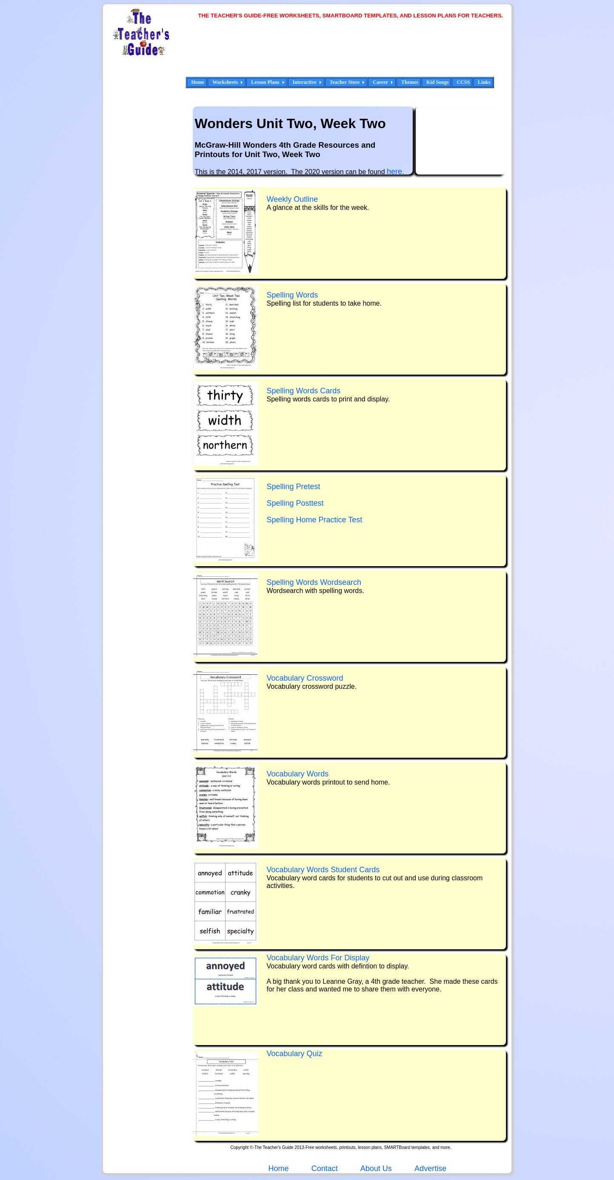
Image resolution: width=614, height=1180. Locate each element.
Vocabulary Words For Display (318, 958)
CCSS (463, 82)
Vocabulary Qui (295, 1053)
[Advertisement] (354, 53)
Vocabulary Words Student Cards (323, 869)
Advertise (430, 1168)
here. (395, 171)
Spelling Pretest (293, 486)
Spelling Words (292, 295)
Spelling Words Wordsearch (314, 582)
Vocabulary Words (298, 774)
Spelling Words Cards (304, 391)
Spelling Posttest (295, 503)
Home (198, 82)
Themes (409, 82)
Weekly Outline (292, 199)
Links (484, 82)
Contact (324, 1168)
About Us (375, 1168)
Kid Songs (437, 82)
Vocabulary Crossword (305, 678)
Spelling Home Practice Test (315, 520)
